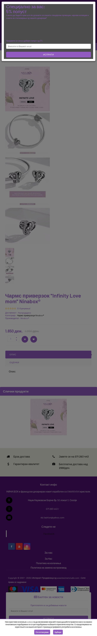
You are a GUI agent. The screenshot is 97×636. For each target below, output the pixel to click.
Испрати (48, 54)
